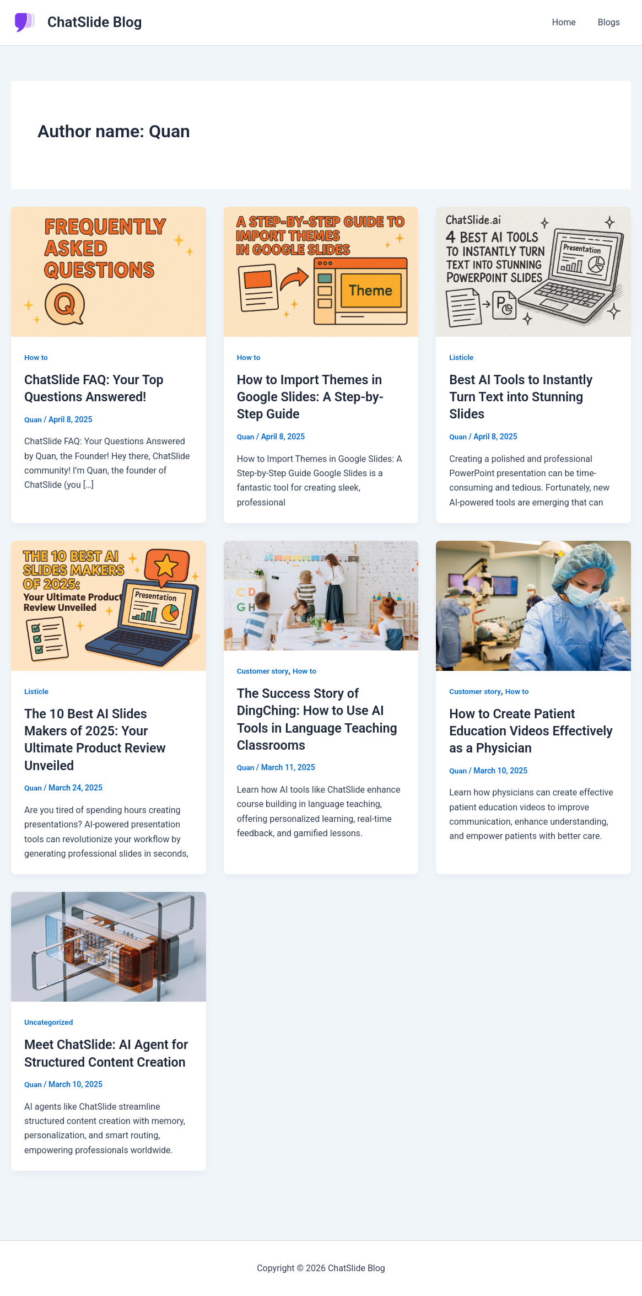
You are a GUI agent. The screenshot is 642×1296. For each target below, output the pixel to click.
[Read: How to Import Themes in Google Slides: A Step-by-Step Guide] (321, 271)
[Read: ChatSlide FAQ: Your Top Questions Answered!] (108, 271)
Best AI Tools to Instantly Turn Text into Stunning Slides (523, 397)
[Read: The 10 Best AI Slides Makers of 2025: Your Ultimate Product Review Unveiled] (108, 605)
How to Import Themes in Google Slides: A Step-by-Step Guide (313, 397)
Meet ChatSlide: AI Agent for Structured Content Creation (98, 1062)
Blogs (611, 22)
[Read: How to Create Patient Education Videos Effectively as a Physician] (533, 605)
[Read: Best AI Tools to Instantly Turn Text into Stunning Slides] (533, 271)
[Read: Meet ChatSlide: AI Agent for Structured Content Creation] (108, 945)
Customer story (263, 670)
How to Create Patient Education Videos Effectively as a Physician (524, 730)
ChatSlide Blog (94, 22)
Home (570, 22)
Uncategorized (49, 1021)
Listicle (461, 357)
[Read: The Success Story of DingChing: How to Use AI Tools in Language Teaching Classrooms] (321, 594)
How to (36, 357)
